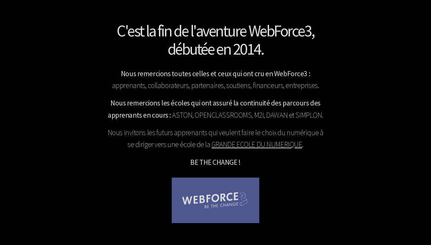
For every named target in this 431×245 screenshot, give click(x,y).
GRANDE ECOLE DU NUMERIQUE (256, 144)
